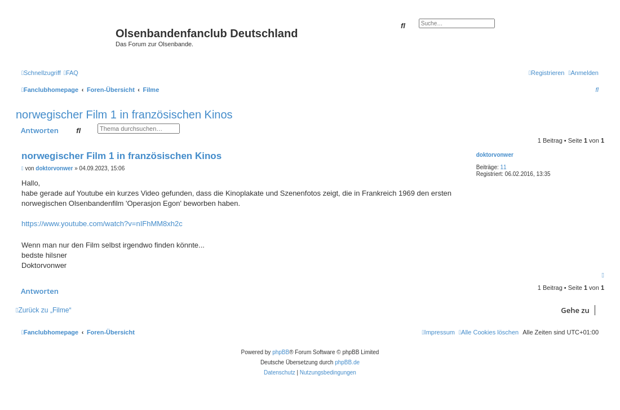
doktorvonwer (494, 155)
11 (504, 167)
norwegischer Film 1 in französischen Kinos (124, 114)
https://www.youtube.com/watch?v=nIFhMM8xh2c (102, 223)
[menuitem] (71, 73)
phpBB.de (347, 362)
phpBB (280, 352)
